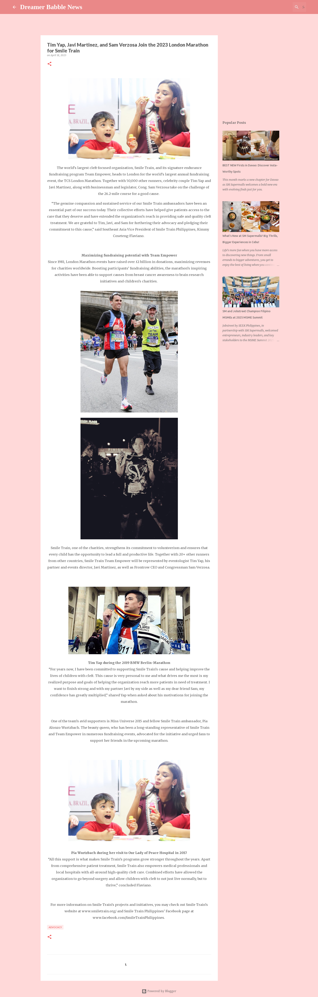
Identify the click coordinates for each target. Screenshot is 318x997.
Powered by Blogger (159, 991)
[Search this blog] (284, 7)
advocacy (55, 927)
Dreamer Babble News (51, 7)
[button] (49, 64)
